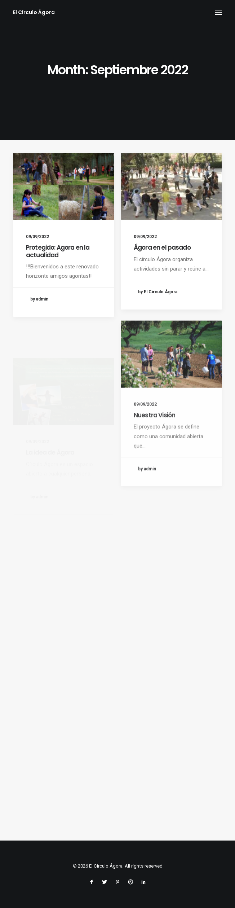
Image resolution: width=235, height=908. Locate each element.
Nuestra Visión (154, 438)
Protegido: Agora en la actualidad (57, 251)
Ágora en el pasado (162, 248)
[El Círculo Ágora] (34, 12)
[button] (218, 12)
